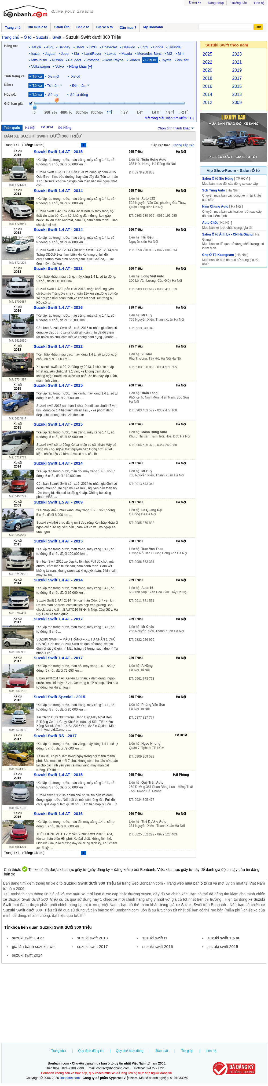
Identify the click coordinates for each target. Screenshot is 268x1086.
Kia (76, 54)
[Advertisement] (134, 1003)
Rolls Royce (114, 60)
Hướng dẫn (239, 3)
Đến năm (79, 86)
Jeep (64, 54)
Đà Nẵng (64, 128)
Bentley (64, 47)
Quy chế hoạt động (129, 1051)
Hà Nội (30, 128)
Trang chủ (58, 1051)
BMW (80, 47)
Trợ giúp (187, 1051)
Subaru (134, 60)
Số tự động (79, 95)
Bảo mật (162, 1051)
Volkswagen (40, 66)
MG (169, 54)
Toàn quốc (12, 128)
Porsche (92, 60)
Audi (49, 47)
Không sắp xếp (183, 145)
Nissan (57, 60)
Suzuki (150, 60)
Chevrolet (109, 47)
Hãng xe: (11, 46)
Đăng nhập (216, 3)
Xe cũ (75, 76)
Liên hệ (259, 3)
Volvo (59, 66)
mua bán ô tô (196, 883)
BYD (93, 47)
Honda (158, 47)
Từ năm (53, 86)
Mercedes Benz (149, 54)
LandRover (92, 54)
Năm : (8, 85)
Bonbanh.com (70, 1078)
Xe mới (53, 76)
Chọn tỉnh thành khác (176, 127)
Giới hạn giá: (14, 104)
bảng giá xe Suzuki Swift (181, 905)
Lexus (111, 54)
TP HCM (47, 127)
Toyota (166, 60)
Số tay (53, 95)
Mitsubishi (39, 60)
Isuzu (35, 54)
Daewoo (128, 47)
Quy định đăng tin (90, 1051)
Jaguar (50, 54)
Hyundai (174, 47)
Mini (181, 54)
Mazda (127, 54)
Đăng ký (195, 2)
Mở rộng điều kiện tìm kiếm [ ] (169, 118)
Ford (144, 47)
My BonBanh (153, 27)
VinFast (183, 60)
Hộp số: (10, 94)
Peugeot (74, 60)
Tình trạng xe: (15, 76)
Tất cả (36, 47)
